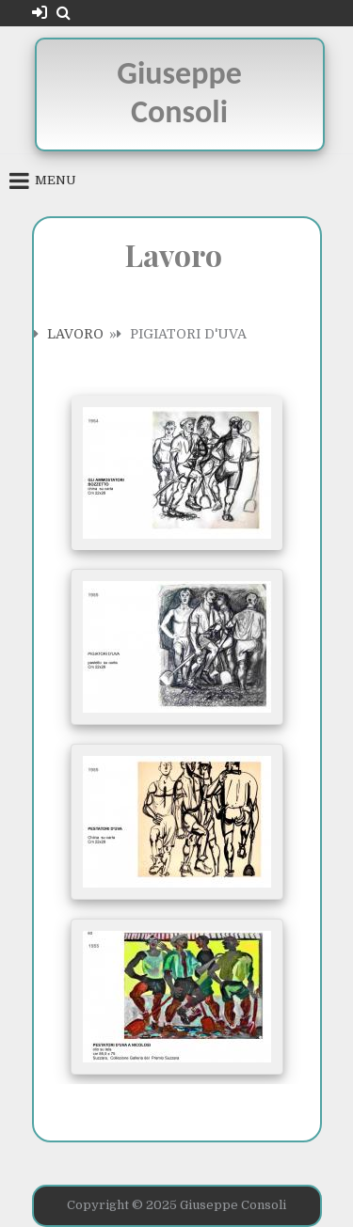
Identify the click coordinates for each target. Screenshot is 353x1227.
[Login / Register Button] (39, 13)
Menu (55, 180)
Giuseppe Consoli (179, 92)
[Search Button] (63, 13)
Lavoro (75, 333)
